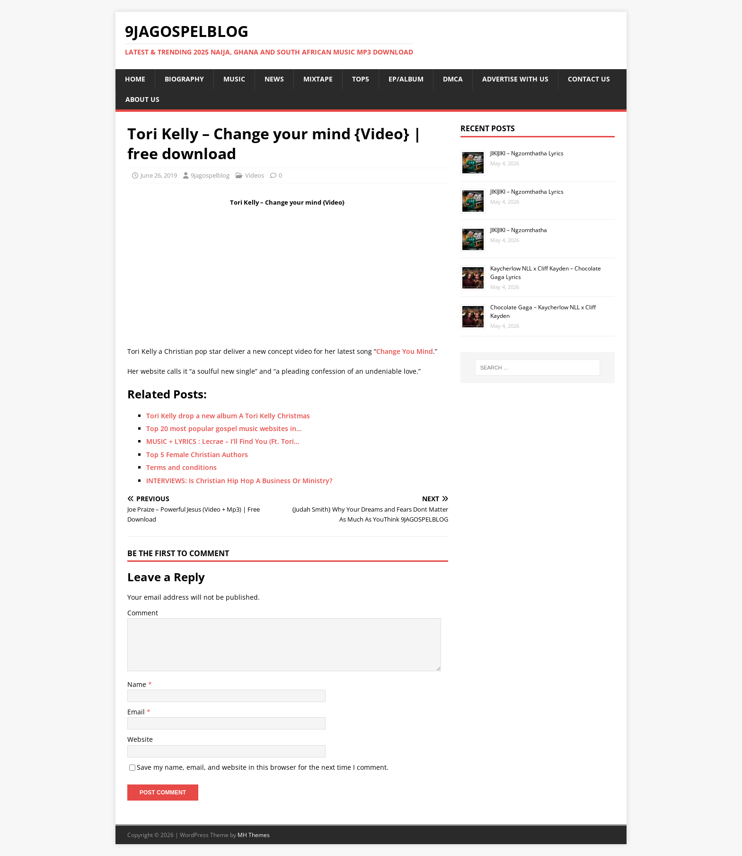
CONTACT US (589, 78)
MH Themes (254, 835)
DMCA (453, 78)
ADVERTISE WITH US (515, 78)
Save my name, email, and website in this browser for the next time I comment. (263, 767)
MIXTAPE (318, 78)
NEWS (274, 78)
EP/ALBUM (406, 78)
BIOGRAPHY (184, 78)
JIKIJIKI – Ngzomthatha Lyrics (527, 153)
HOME (135, 78)
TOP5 (360, 78)
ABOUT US (142, 99)
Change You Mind (404, 351)
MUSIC (234, 78)
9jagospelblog (210, 175)
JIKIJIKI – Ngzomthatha (518, 230)
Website (140, 739)
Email (137, 711)
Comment (142, 612)
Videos (254, 175)
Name (137, 684)
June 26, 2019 (159, 175)
